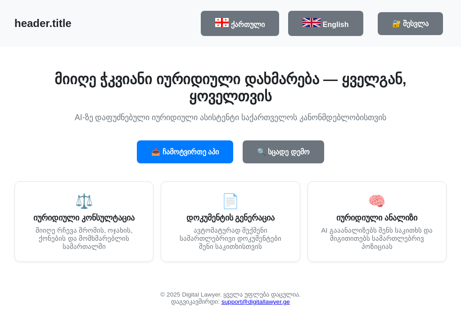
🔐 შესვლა (410, 23)
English (325, 23)
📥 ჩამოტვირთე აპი (185, 152)
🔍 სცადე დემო (283, 152)
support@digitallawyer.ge (255, 301)
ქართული (239, 23)
